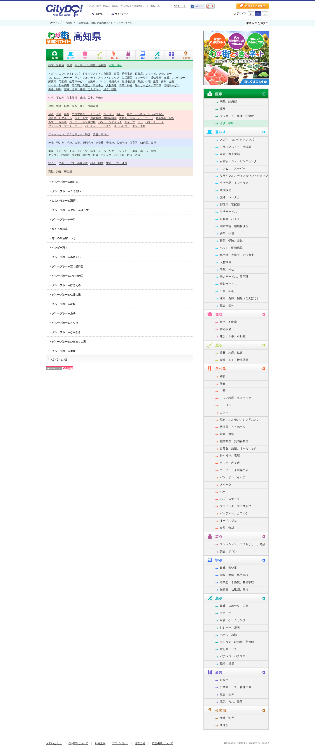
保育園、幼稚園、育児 (143, 142)
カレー (120, 114)
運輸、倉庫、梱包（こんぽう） (82, 89)
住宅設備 (72, 97)
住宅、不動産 (56, 97)
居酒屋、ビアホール (60, 118)
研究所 (68, 171)
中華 (66, 114)
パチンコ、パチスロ (112, 154)
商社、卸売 (54, 171)
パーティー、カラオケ (98, 126)
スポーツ (82, 151)
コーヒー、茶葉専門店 (82, 122)
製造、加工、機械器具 (85, 105)
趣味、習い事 (56, 142)
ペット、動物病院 (58, 85)
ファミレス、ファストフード (65, 126)
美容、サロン (101, 134)
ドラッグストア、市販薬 (96, 73)
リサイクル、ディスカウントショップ (97, 77)
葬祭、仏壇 (144, 81)
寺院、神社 (125, 85)
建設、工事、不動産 (91, 97)
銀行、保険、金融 (163, 81)
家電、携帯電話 (123, 73)
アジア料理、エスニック (86, 114)
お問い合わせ (54, 743)
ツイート (180, 6)
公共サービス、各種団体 (73, 163)
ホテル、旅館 (148, 151)
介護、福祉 (115, 65)
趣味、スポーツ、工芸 (61, 151)
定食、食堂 (81, 118)
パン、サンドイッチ (110, 122)
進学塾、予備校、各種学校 (111, 142)
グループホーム (124, 22)
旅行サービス (90, 154)
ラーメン (108, 114)
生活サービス (77, 81)
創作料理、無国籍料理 (103, 118)
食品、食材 (138, 126)
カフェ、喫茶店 (57, 122)
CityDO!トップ (54, 22)
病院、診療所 (56, 65)
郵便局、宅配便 (57, 81)
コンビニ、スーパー (60, 77)
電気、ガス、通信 (116, 163)
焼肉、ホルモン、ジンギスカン (145, 114)
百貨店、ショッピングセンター (153, 73)
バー (140, 122)
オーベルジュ (122, 126)
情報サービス (171, 85)
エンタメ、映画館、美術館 (64, 154)
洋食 (58, 114)
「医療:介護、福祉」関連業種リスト (94, 22)
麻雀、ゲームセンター (103, 151)
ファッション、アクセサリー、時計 (69, 134)
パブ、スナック (154, 122)
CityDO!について (78, 743)
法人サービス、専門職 (148, 85)
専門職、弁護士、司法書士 (87, 85)
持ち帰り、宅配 (165, 118)
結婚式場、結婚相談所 (122, 81)
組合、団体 (110, 89)
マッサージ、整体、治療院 (90, 65)
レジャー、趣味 (128, 151)
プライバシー (120, 743)
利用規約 (100, 743)
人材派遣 (111, 85)
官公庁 (52, 163)
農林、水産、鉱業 (58, 105)
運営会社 (140, 743)
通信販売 (156, 77)
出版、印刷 (54, 89)
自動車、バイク (97, 81)
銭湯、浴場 (133, 154)
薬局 (69, 65)
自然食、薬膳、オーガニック (136, 118)
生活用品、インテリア (135, 77)
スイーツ (129, 122)
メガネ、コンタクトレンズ (64, 73)
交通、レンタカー (174, 77)
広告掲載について (162, 743)
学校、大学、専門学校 (80, 142)
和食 (51, 114)
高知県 (69, 22)
